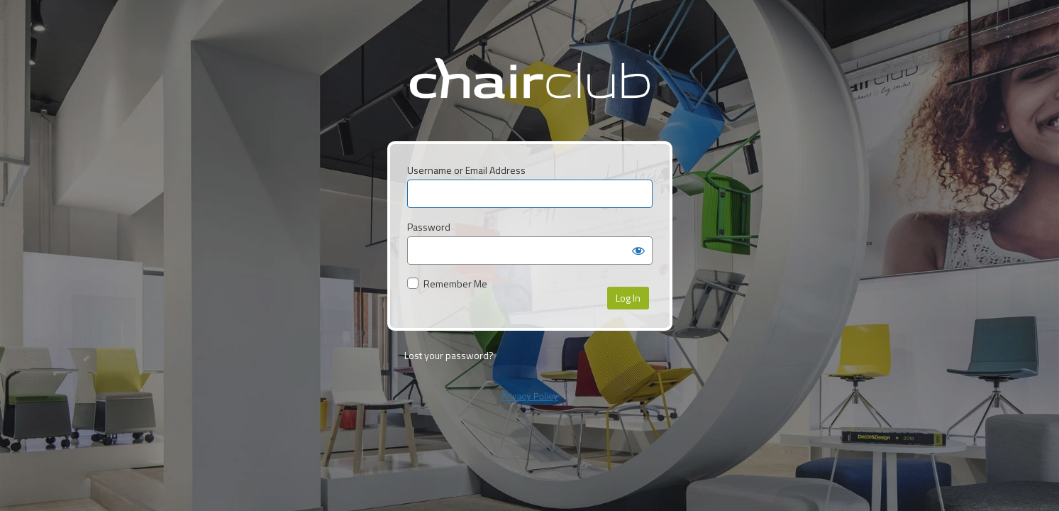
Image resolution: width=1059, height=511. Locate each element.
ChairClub (529, 88)
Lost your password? (449, 355)
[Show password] (638, 250)
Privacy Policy (529, 396)
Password (428, 226)
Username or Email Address (466, 170)
